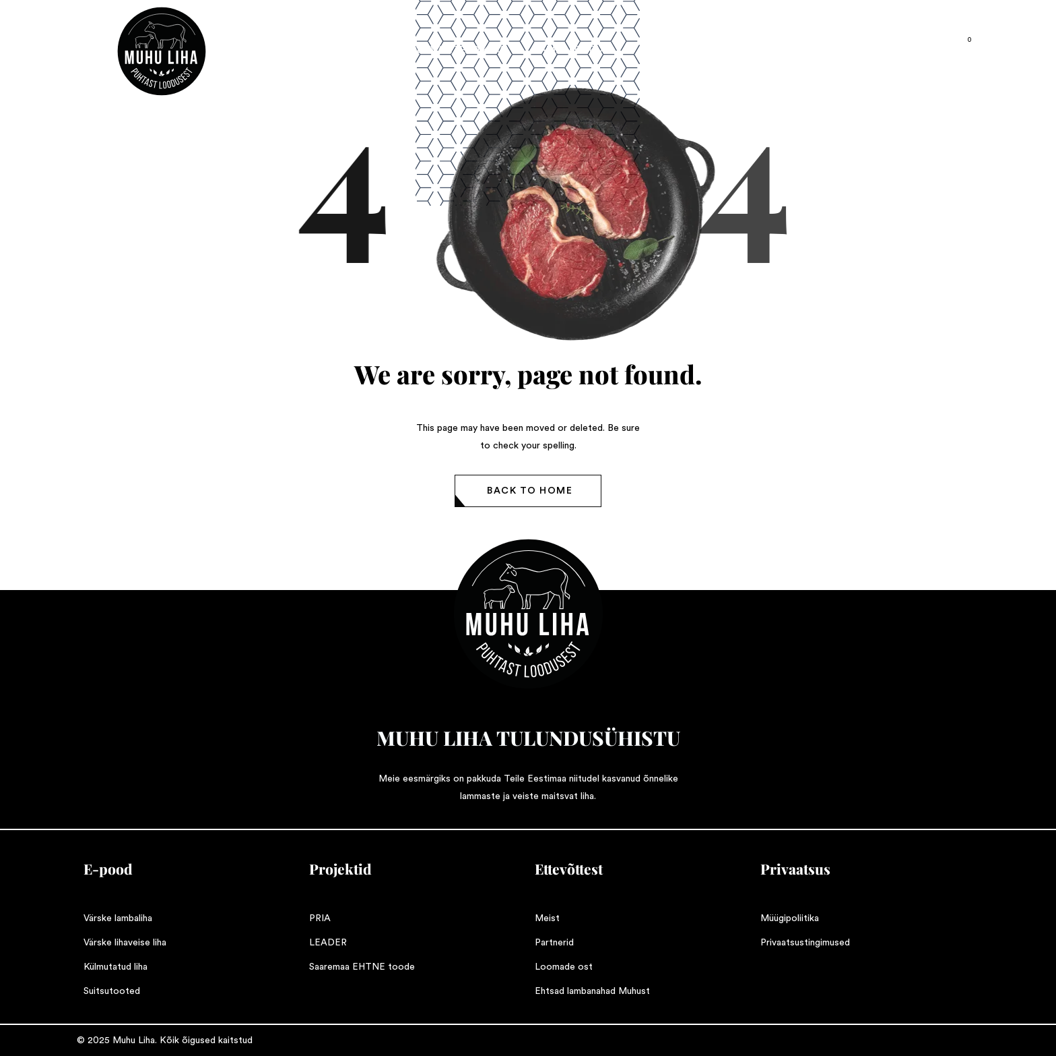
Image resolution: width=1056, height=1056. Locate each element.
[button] (528, 491)
